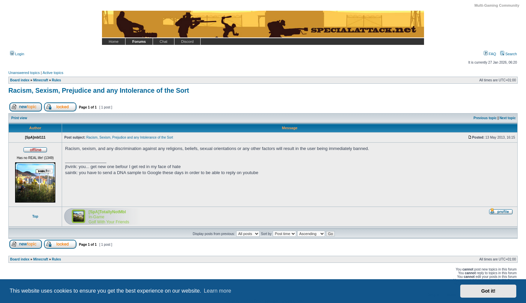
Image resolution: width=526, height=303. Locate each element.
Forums (139, 42)
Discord (187, 42)
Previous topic (485, 118)
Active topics (53, 73)
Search (508, 54)
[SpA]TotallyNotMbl (107, 212)
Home (113, 42)
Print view (19, 118)
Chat (163, 42)
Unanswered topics (24, 73)
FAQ (490, 54)
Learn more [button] (217, 291)
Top (35, 216)
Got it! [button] (488, 291)
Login (17, 54)
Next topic (507, 118)
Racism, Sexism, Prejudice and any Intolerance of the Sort (98, 90)
